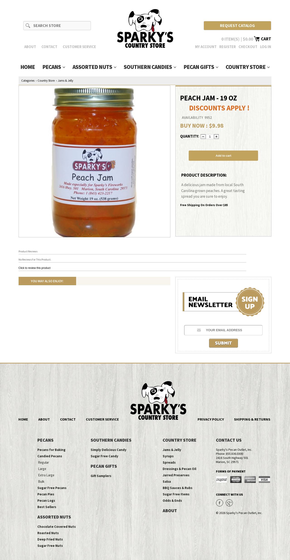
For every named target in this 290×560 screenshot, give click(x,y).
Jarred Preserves (176, 475)
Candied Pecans (49, 456)
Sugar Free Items (176, 494)
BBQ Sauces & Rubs (177, 488)
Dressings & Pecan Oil (179, 469)
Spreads (169, 462)
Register (227, 46)
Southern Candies (150, 67)
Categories (27, 81)
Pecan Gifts (201, 67)
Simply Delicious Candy (108, 450)
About (30, 46)
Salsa (167, 481)
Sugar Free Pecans (51, 488)
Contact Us (229, 440)
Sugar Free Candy (104, 456)
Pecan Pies (45, 494)
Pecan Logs (46, 500)
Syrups (168, 456)
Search (28, 25)
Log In (265, 46)
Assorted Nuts (94, 67)
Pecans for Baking (51, 450)
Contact (49, 46)
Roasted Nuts (48, 533)
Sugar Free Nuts (50, 545)
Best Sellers (46, 507)
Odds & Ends (172, 500)
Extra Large (46, 475)
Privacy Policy (211, 419)
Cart (266, 38)
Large (42, 469)
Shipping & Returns (252, 419)
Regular (43, 462)
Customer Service (79, 46)
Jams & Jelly (65, 81)
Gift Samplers (101, 476)
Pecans (53, 67)
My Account (206, 46)
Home (27, 67)
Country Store (248, 67)
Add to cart (223, 155)
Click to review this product (35, 268)
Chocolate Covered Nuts (56, 526)
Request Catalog (237, 25)
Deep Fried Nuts (50, 539)
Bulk (41, 481)
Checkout (248, 46)
